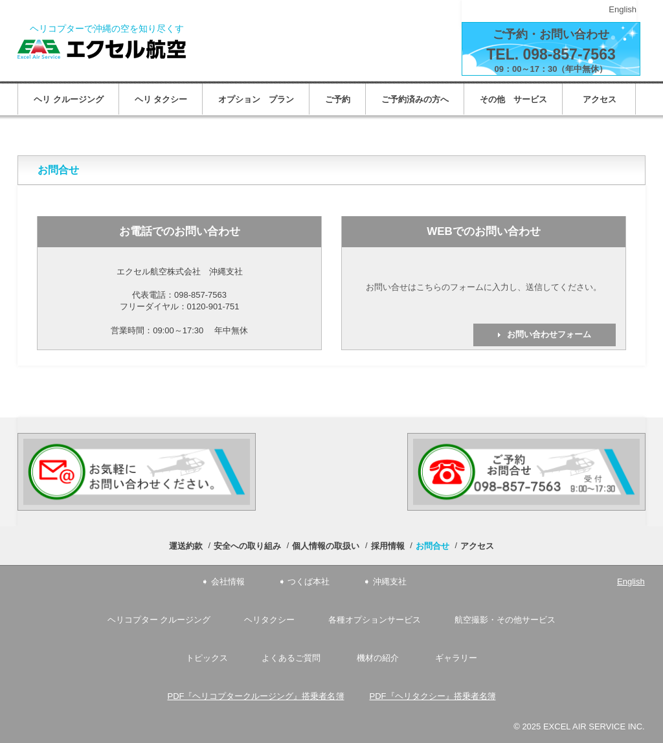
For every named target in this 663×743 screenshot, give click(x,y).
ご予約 (337, 99)
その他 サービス (513, 99)
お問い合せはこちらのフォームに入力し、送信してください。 (483, 287)
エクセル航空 (101, 49)
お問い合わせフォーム (549, 334)
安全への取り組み (247, 546)
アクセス (604, 99)
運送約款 (186, 546)
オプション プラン (256, 99)
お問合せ (432, 546)
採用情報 (388, 546)
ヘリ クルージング (69, 99)
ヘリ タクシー (161, 99)
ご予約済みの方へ (415, 99)
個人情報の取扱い (325, 546)
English (622, 9)
